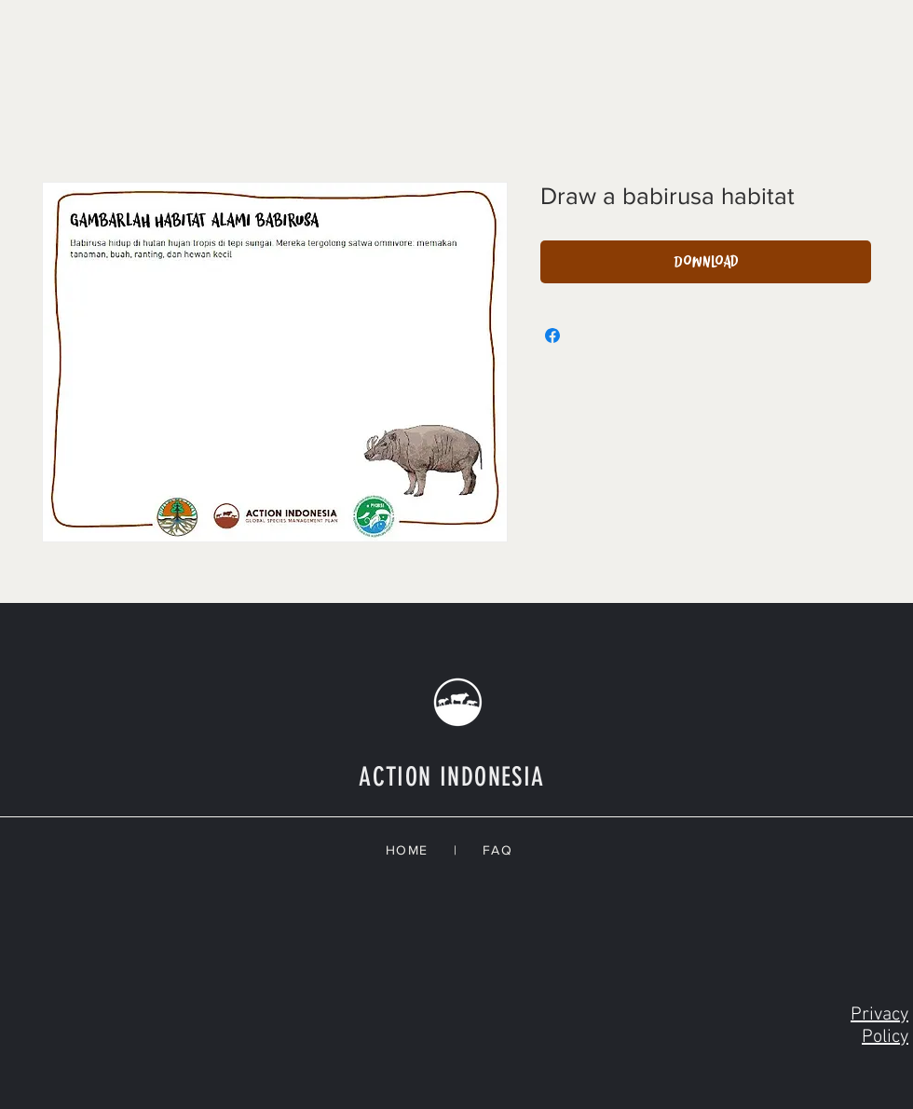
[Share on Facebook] (552, 335)
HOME (420, 849)
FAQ (503, 849)
